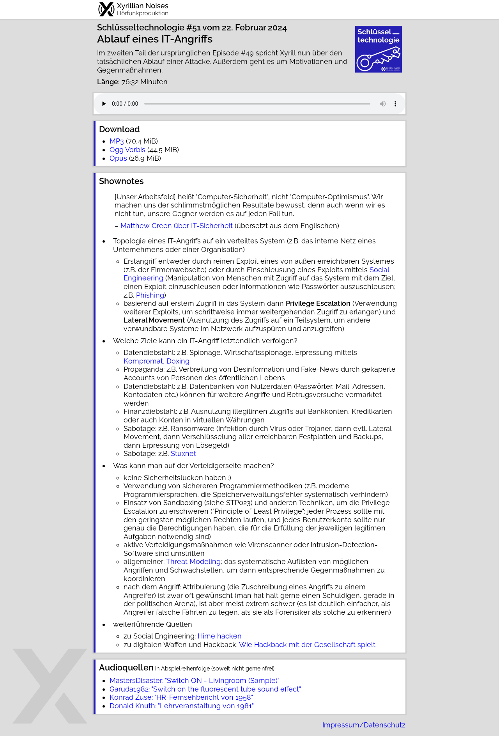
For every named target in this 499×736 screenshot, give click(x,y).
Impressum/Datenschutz (363, 725)
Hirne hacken (220, 636)
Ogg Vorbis (127, 149)
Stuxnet (183, 453)
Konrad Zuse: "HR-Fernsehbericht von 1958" (181, 697)
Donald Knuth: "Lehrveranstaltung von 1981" (182, 706)
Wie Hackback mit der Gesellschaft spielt (307, 644)
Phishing (150, 295)
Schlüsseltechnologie (140, 27)
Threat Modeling (193, 561)
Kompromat (143, 361)
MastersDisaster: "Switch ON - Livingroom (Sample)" (195, 680)
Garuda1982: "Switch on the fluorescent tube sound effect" (205, 689)
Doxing (177, 361)
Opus (118, 158)
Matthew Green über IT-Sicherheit (176, 226)
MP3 (117, 141)
